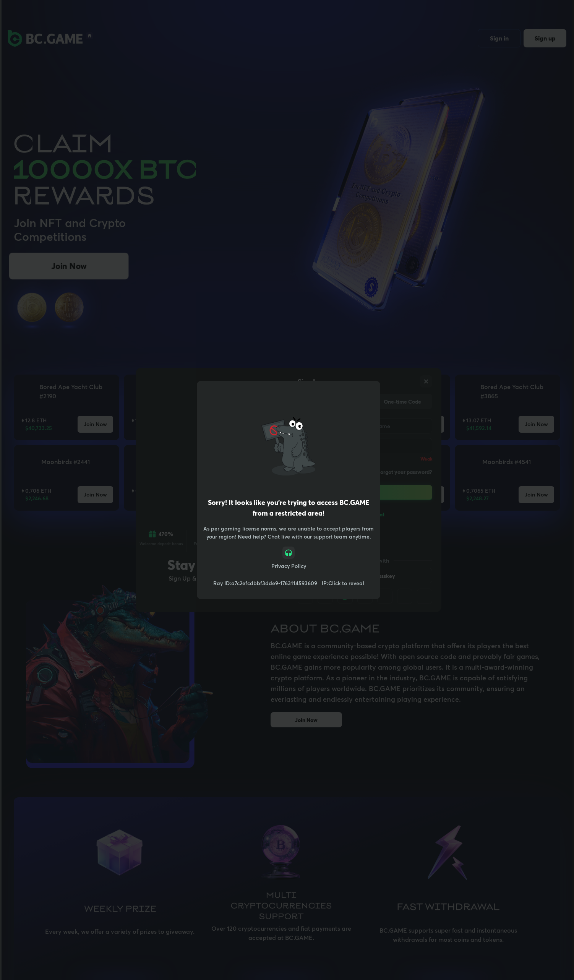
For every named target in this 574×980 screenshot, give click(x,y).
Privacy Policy (288, 566)
